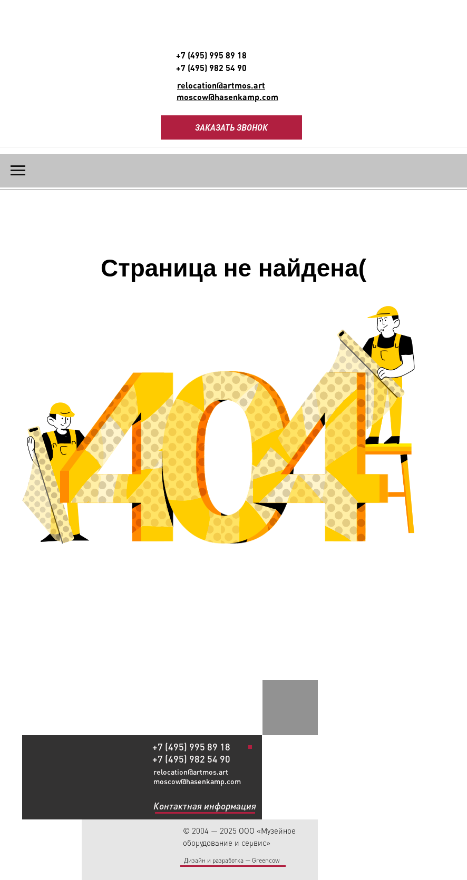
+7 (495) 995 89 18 (211, 55)
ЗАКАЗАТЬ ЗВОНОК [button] (231, 127)
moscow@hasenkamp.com (197, 781)
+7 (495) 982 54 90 (211, 68)
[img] (251, 721)
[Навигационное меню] (18, 170)
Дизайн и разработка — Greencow (232, 860)
